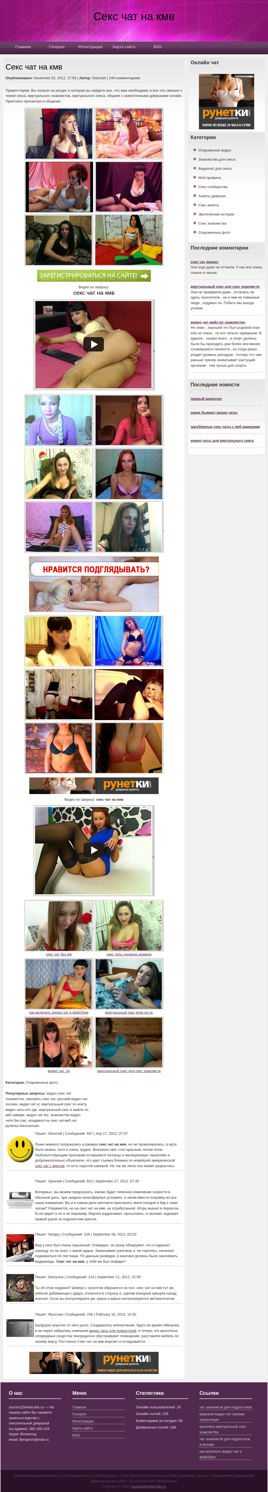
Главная (23, 47)
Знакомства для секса (216, 159)
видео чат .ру (59, 1071)
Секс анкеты (208, 205)
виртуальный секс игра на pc (129, 1012)
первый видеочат (206, 399)
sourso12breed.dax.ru (148, 1486)
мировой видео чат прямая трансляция (222, 1417)
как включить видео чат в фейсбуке (59, 1012)
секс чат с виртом (49, 1166)
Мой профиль (209, 178)
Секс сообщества (212, 187)
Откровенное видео (214, 150)
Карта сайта (124, 47)
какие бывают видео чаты (214, 412)
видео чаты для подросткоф (112, 1331)
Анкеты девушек (212, 196)
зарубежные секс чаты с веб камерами (225, 427)
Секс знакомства (212, 223)
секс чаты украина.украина (129, 954)
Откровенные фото (214, 232)
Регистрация (90, 47)
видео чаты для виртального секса (222, 440)
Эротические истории (216, 214)
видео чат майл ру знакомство (218, 322)
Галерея (57, 47)
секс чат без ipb (59, 954)
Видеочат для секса (215, 168)
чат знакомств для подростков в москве (224, 1442)
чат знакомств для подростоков (225, 1407)
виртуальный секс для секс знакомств (129, 1071)
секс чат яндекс (205, 262)
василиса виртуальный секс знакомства (222, 1429)
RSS (158, 47)
